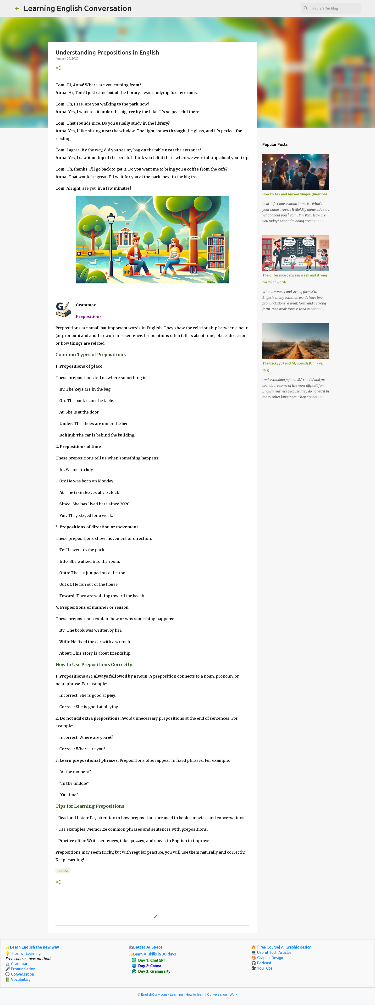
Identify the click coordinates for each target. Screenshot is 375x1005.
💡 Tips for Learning (23, 953)
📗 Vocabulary (18, 979)
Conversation (217, 994)
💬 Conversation (19, 974)
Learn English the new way (34, 947)
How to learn (195, 994)
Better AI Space (148, 947)
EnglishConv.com (154, 994)
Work (233, 994)
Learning (176, 994)
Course (63, 870)
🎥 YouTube (261, 968)
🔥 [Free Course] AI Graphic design (281, 947)
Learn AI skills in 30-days (154, 954)
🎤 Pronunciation (20, 969)
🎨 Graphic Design (267, 957)
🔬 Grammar (16, 963)
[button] (58, 68)
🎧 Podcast (261, 963)
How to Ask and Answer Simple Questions (294, 194)
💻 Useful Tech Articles (271, 952)
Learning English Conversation (78, 8)
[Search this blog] (336, 8)
